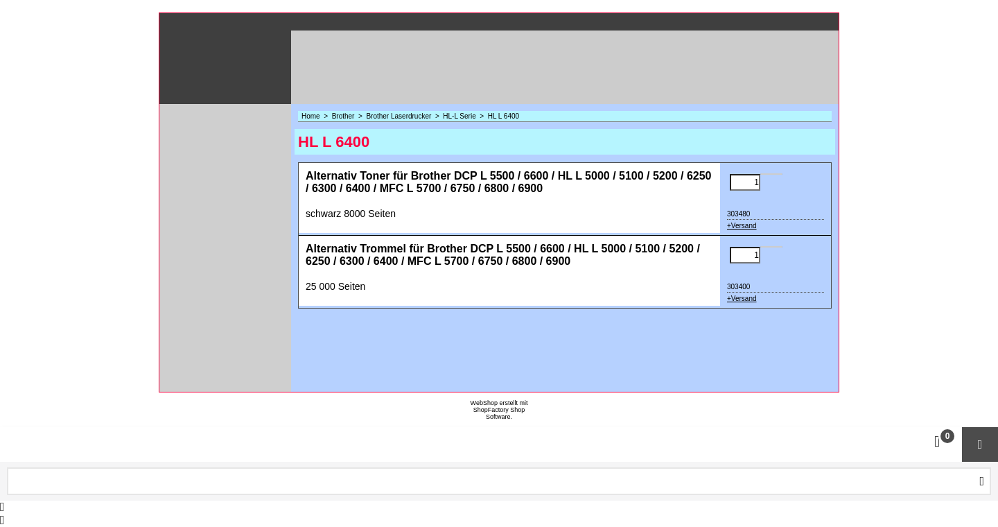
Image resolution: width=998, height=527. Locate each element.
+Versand (742, 226)
